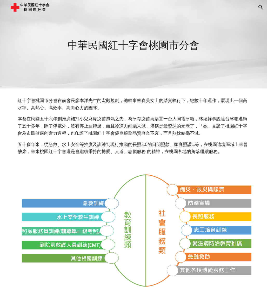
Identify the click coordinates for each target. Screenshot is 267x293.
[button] (261, 7)
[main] (133, 44)
